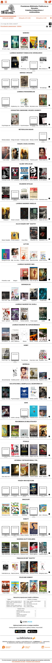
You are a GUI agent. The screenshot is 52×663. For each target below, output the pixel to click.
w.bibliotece (37, 641)
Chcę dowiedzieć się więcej (18, 661)
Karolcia (18, 613)
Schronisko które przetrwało (22, 614)
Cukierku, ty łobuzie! (30, 606)
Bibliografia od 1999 (41, 18)
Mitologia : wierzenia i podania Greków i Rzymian (15, 601)
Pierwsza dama (29, 605)
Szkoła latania (29, 602)
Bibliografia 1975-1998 (25, 18)
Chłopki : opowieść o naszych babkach (34, 601)
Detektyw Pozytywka (20, 610)
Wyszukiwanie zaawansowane (8, 26)
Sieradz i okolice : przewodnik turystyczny (14, 602)
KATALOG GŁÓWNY (8, 18)
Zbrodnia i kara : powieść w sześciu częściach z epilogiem (17, 606)
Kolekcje (19, 26)
